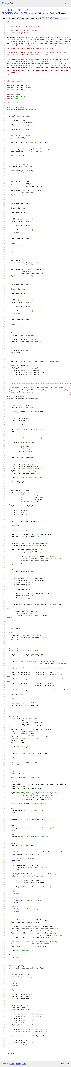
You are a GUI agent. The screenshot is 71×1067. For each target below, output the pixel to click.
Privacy (18, 1064)
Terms (24, 1064)
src (48, 13)
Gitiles (12, 1064)
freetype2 (23, 10)
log (50, 18)
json (67, 1064)
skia (4, 10)
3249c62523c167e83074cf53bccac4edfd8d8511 (22, 13)
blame (56, 18)
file (44, 18)
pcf (52, 13)
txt (62, 1064)
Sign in (67, 3)
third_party (12, 10)
